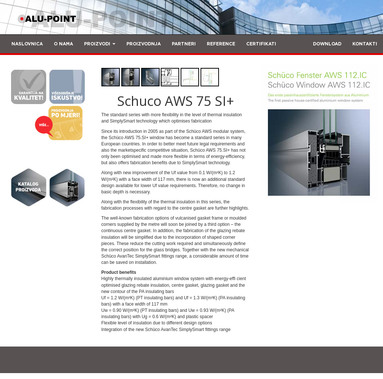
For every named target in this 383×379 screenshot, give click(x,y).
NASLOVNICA (27, 44)
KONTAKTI (364, 44)
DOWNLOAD (327, 44)
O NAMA (63, 44)
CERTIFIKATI (261, 44)
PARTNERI (184, 44)
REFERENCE (221, 44)
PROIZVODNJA (143, 44)
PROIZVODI (99, 44)
